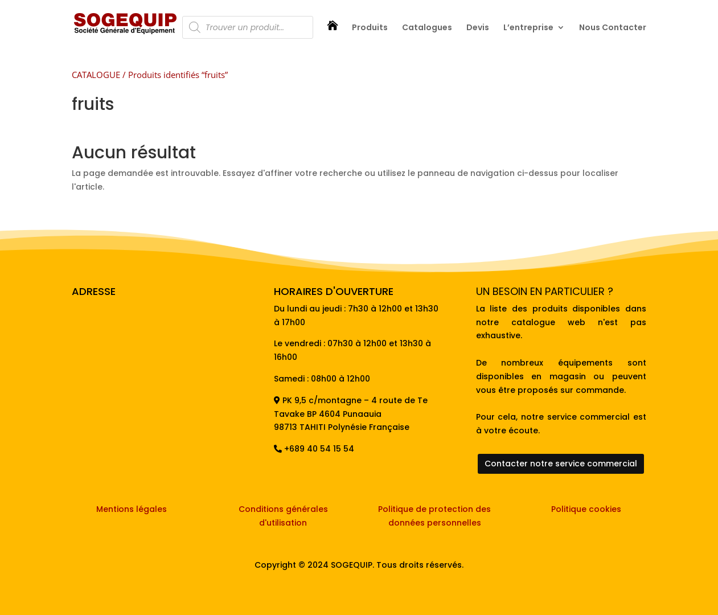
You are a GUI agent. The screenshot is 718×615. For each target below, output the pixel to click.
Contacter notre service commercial (561, 463)
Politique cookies (586, 509)
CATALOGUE (96, 74)
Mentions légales (131, 509)
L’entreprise (528, 28)
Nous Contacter (612, 28)
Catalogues (427, 28)
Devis (477, 28)
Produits (370, 28)
